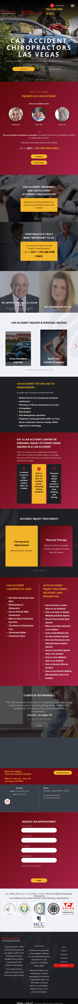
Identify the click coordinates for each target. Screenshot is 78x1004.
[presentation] (39, 867)
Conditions (64, 953)
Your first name (26, 821)
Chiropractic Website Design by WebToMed (48, 999)
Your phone (25, 841)
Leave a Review (39, 163)
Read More (23, 69)
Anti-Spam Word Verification (31, 861)
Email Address (26, 851)
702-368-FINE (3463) (54, 11)
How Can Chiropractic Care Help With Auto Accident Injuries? (57, 638)
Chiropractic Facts (17, 631)
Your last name (26, 831)
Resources (64, 957)
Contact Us (64, 960)
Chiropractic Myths (17, 627)
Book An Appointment (54, 69)
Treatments (64, 949)
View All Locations (63, 768)
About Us (64, 946)
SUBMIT (39, 875)
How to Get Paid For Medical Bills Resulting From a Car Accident (58, 669)
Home (64, 942)
